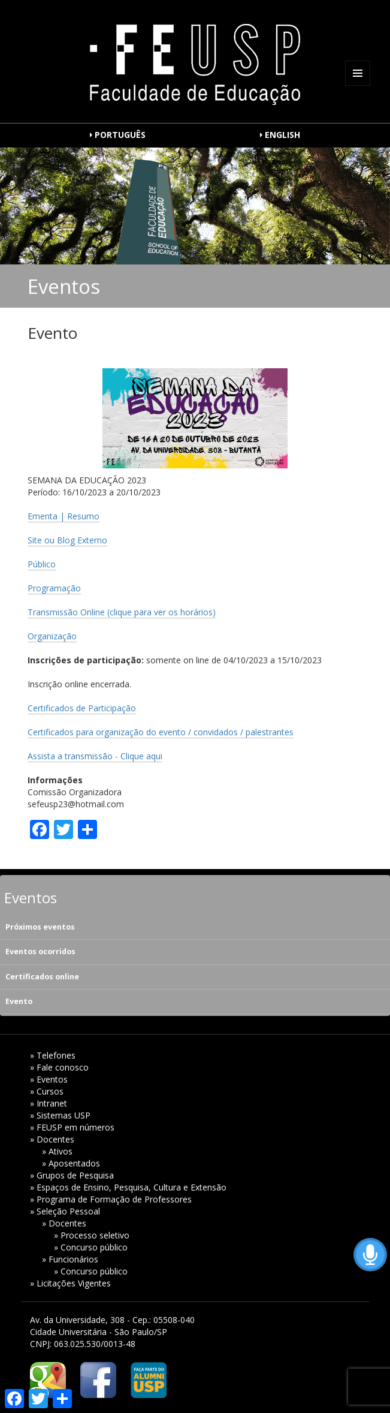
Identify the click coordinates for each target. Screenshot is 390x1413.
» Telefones (52, 1055)
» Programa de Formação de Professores (111, 1199)
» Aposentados (71, 1163)
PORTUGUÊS (120, 134)
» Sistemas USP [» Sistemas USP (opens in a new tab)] (60, 1115)
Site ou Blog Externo (67, 540)
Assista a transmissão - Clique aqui (95, 756)
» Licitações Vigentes (70, 1283)
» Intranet (48, 1103)
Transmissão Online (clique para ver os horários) (122, 612)
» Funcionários (70, 1259)
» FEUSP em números (72, 1127)
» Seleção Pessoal (65, 1211)
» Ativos (57, 1151)
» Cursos (47, 1091)
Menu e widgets (358, 85)
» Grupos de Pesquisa (72, 1175)
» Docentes (52, 1139)
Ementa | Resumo (63, 516)
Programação (54, 588)
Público (42, 564)
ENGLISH (282, 134)
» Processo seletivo (91, 1235)
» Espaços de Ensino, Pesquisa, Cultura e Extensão (128, 1187)
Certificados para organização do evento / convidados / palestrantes (161, 732)
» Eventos (49, 1079)
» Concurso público (91, 1247)
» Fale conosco (59, 1067)
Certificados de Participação (82, 708)
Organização (52, 636)
